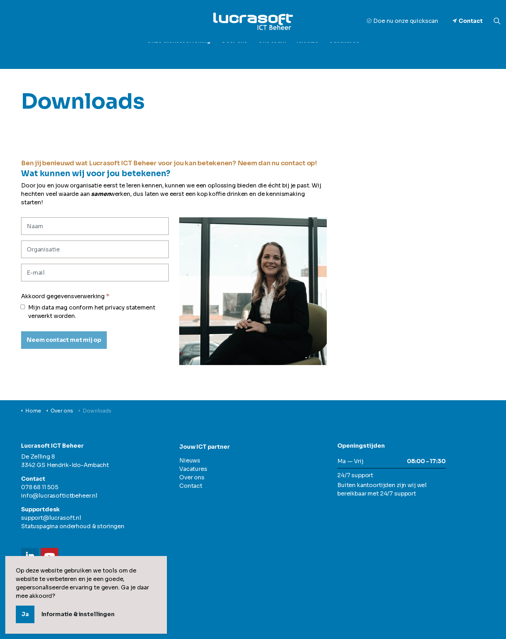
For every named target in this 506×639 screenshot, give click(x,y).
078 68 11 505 (39, 487)
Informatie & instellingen (78, 614)
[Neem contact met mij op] (64, 340)
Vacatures (344, 52)
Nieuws (307, 52)
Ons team (272, 52)
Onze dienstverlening (178, 52)
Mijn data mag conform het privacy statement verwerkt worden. (88, 312)
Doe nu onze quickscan (402, 21)
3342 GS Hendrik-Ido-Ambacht (65, 465)
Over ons (234, 52)
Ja (25, 614)
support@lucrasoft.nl (51, 518)
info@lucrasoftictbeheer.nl (59, 495)
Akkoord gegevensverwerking (65, 296)
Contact (467, 21)
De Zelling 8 (38, 456)
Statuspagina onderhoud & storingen (72, 526)
